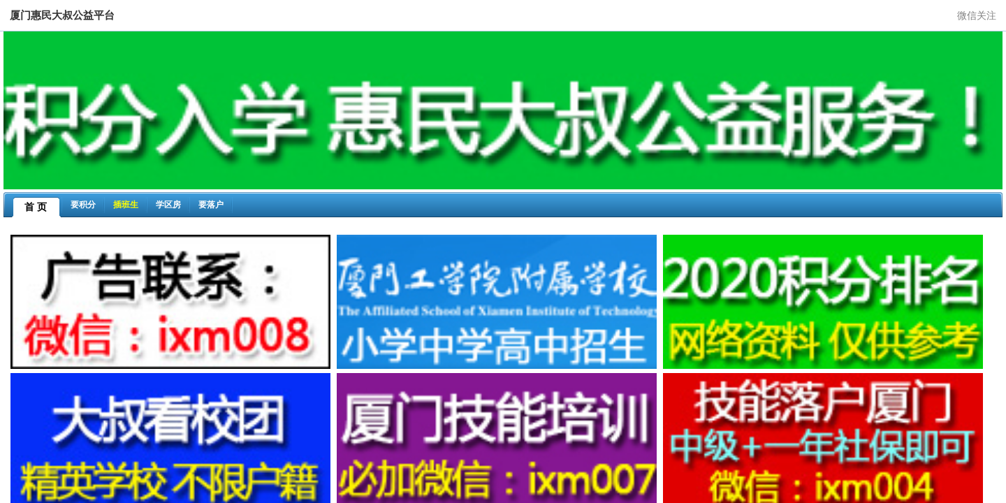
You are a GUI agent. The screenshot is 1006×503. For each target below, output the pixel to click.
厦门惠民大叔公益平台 (62, 15)
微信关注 (976, 15)
